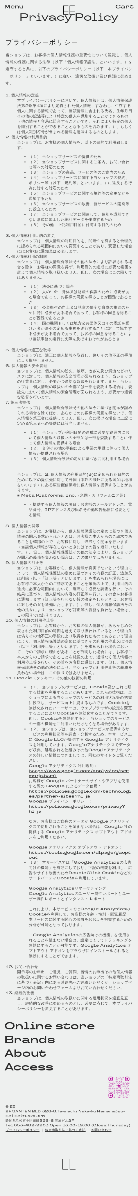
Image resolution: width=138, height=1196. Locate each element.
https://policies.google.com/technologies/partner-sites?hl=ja (80, 794)
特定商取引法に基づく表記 (65, 1130)
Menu (14, 6)
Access (28, 1067)
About (25, 1053)
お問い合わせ (101, 1130)
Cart (124, 6)
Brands (29, 1039)
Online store (49, 1026)
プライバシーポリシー (22, 1130)
